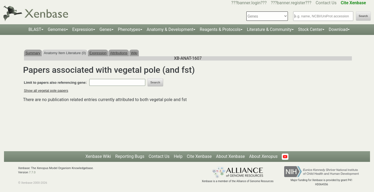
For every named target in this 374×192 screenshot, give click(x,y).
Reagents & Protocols (220, 29)
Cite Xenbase (199, 156)
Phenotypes (129, 29)
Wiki (134, 53)
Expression (82, 29)
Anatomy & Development (170, 29)
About (263, 156)
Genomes (57, 29)
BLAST (35, 29)
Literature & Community (269, 29)
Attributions (118, 53)
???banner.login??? (249, 2)
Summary (33, 53)
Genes (105, 29)
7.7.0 (32, 172)
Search (363, 16)
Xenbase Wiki (98, 156)
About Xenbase (230, 156)
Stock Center (310, 29)
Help (178, 156)
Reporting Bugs (129, 156)
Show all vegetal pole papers (46, 91)
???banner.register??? (291, 2)
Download (338, 29)
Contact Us (326, 2)
